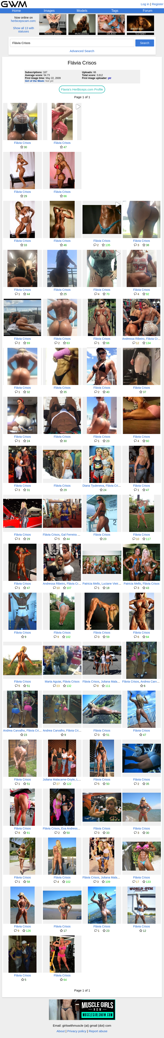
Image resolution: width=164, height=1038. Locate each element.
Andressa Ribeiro (133, 338)
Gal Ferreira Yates (73, 534)
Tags (114, 10)
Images (49, 10)
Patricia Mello (91, 583)
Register (157, 4)
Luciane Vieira (111, 583)
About (61, 1031)
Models (82, 10)
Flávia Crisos (22, 142)
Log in (145, 4)
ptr (109, 78)
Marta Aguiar (53, 681)
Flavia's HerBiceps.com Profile (82, 89)
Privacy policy (76, 1031)
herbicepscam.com (23, 21)
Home (16, 10)
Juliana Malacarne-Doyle (117, 681)
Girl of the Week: (35, 81)
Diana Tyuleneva (93, 485)
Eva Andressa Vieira (74, 828)
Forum (147, 10)
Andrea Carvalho (151, 681)
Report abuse (98, 1031)
